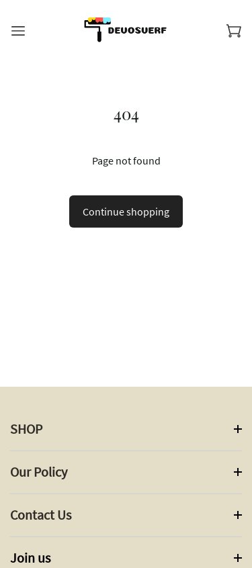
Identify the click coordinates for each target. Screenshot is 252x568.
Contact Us (40, 514)
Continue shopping (126, 211)
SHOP (26, 428)
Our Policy (38, 471)
